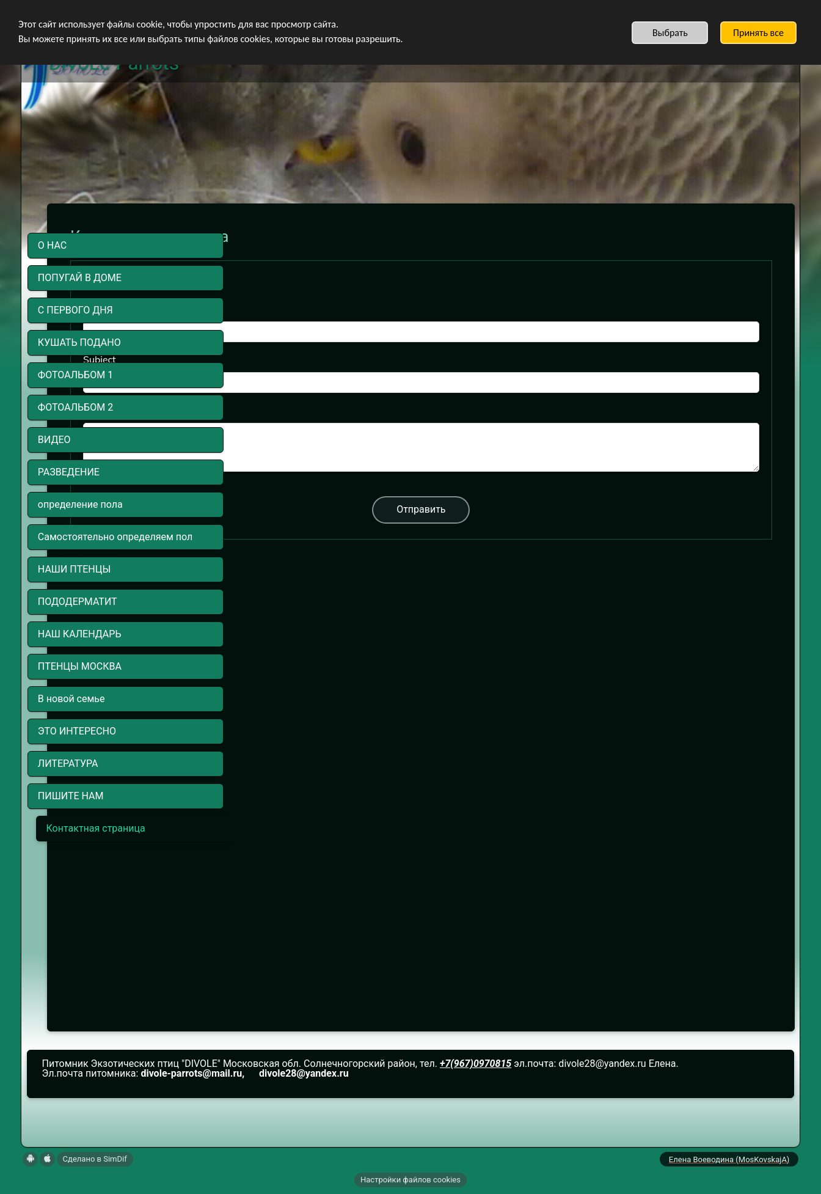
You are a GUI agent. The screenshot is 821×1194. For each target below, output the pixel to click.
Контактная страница (95, 828)
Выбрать (670, 32)
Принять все (758, 32)
